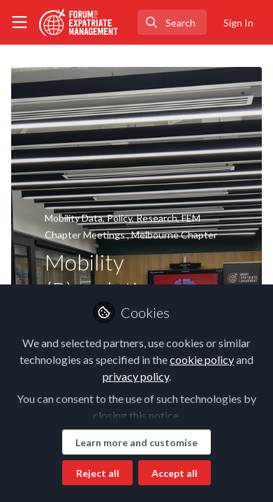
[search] (172, 22)
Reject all (97, 473)
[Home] (79, 22)
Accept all (175, 473)
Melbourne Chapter (174, 235)
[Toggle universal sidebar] (19, 22)
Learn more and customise (136, 442)
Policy (119, 218)
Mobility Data (74, 218)
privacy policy (136, 376)
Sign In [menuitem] (238, 23)
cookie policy (202, 359)
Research (156, 218)
